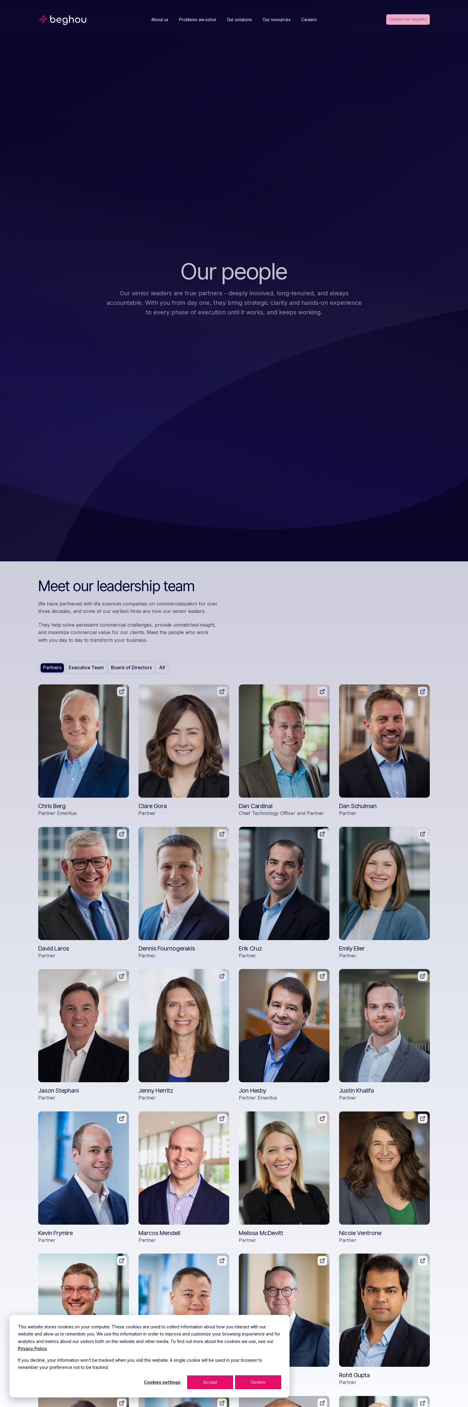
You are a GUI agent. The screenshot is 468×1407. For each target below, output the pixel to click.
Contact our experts (407, 19)
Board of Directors (133, 668)
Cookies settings (162, 1382)
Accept (210, 1382)
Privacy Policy (32, 1348)
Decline (258, 1382)
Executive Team (87, 668)
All (164, 668)
